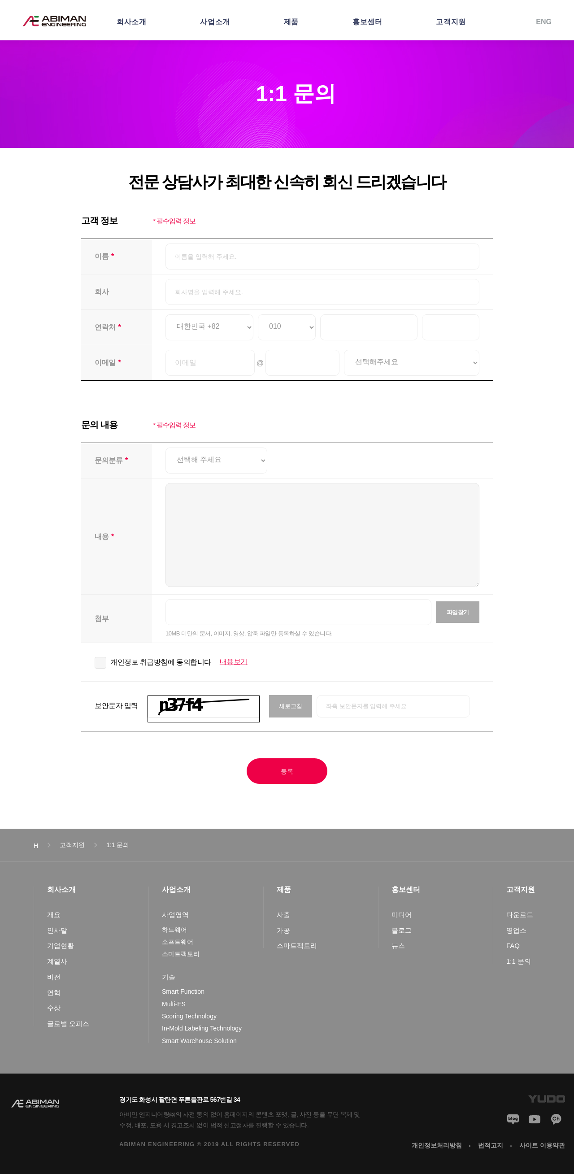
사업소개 (215, 22)
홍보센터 (367, 22)
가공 (283, 930)
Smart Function (183, 991)
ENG (544, 22)
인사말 (57, 930)
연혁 (54, 992)
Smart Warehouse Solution (199, 1040)
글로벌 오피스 (68, 1023)
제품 (291, 22)
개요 (54, 914)
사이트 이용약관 (542, 1145)
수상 (54, 1008)
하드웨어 (174, 929)
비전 (54, 977)
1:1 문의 (518, 961)
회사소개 (131, 22)
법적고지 (490, 1145)
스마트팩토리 (181, 953)
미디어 (401, 914)
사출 (283, 914)
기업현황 (60, 945)
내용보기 (234, 661)
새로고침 (290, 706)
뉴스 (398, 945)
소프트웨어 (177, 941)
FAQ (513, 945)
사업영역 (175, 914)
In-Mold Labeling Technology (202, 1028)
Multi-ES (174, 1004)
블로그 (401, 930)
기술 (168, 977)
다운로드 (519, 914)
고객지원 (450, 22)
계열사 (57, 961)
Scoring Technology (189, 1016)
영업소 (516, 930)
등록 (287, 771)
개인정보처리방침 (437, 1145)
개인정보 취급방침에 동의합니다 (160, 662)
